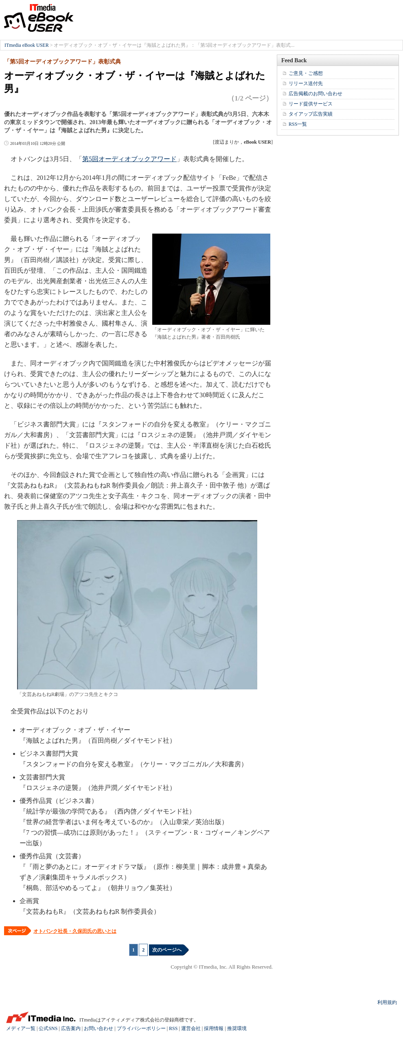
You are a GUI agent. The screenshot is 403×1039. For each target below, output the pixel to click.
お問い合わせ (98, 1028)
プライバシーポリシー (141, 1028)
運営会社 (191, 1028)
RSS (173, 1028)
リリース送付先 (306, 83)
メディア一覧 (20, 1028)
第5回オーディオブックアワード (129, 158)
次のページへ (167, 950)
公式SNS (48, 1028)
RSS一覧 (298, 124)
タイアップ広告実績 (311, 114)
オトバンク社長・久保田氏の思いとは (74, 931)
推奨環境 (237, 1028)
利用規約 (387, 1002)
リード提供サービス (311, 104)
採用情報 (213, 1028)
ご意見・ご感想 (306, 73)
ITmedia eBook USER (38, 18)
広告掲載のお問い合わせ (315, 93)
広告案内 (71, 1028)
